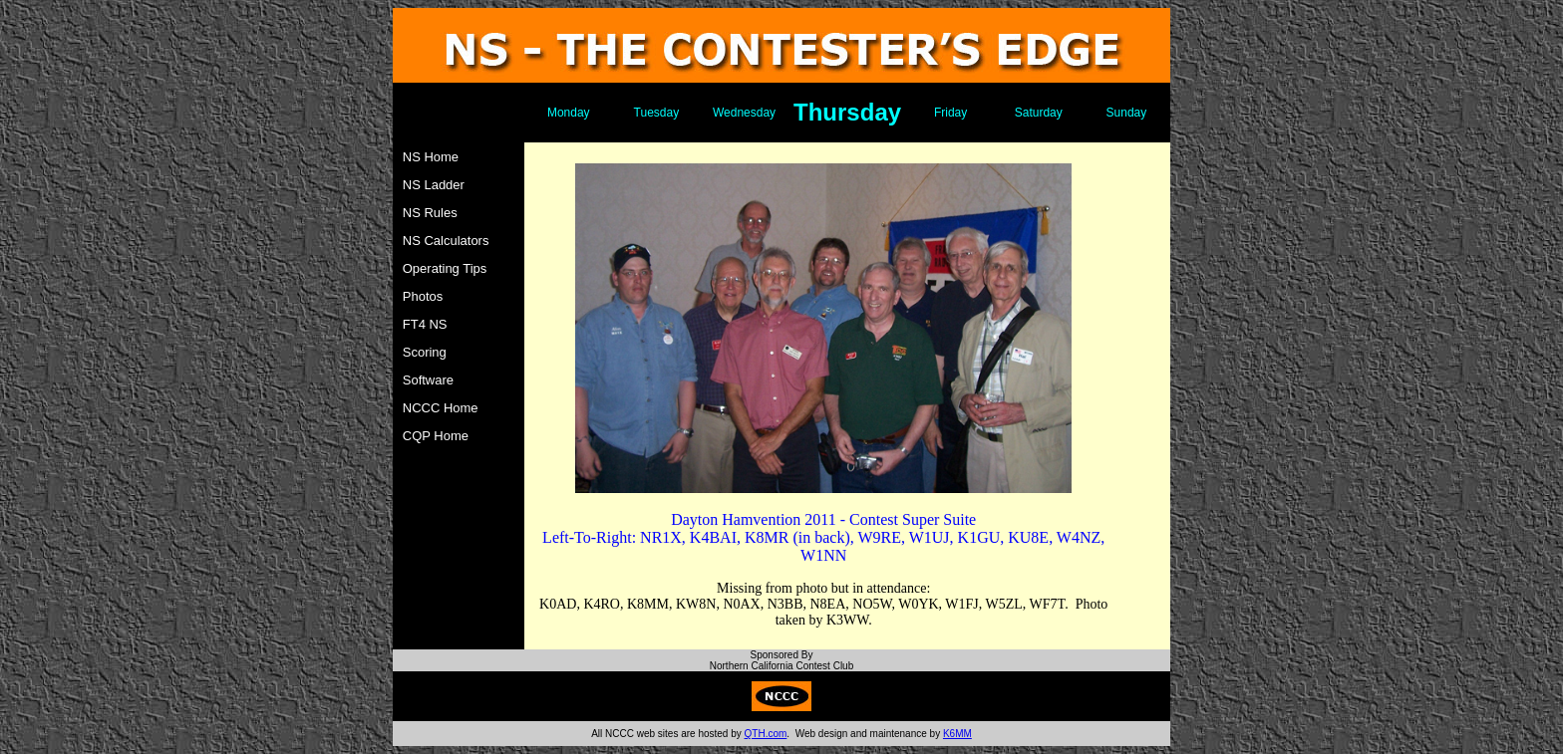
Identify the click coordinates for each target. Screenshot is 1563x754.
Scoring (425, 352)
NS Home (431, 156)
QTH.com (766, 733)
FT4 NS (425, 324)
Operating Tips (445, 268)
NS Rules (430, 212)
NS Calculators (446, 240)
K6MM (957, 733)
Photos (423, 296)
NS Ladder (434, 184)
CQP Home (436, 435)
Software (428, 380)
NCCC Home (440, 407)
